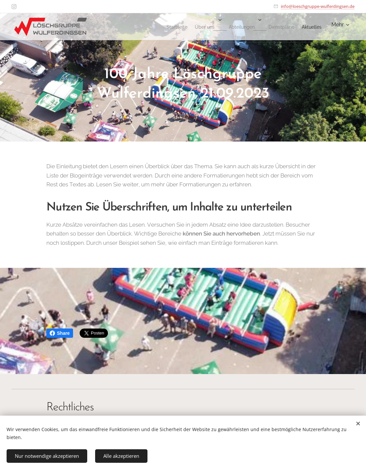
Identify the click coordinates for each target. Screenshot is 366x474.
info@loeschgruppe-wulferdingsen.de (317, 6)
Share (60, 333)
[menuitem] (149, 26)
